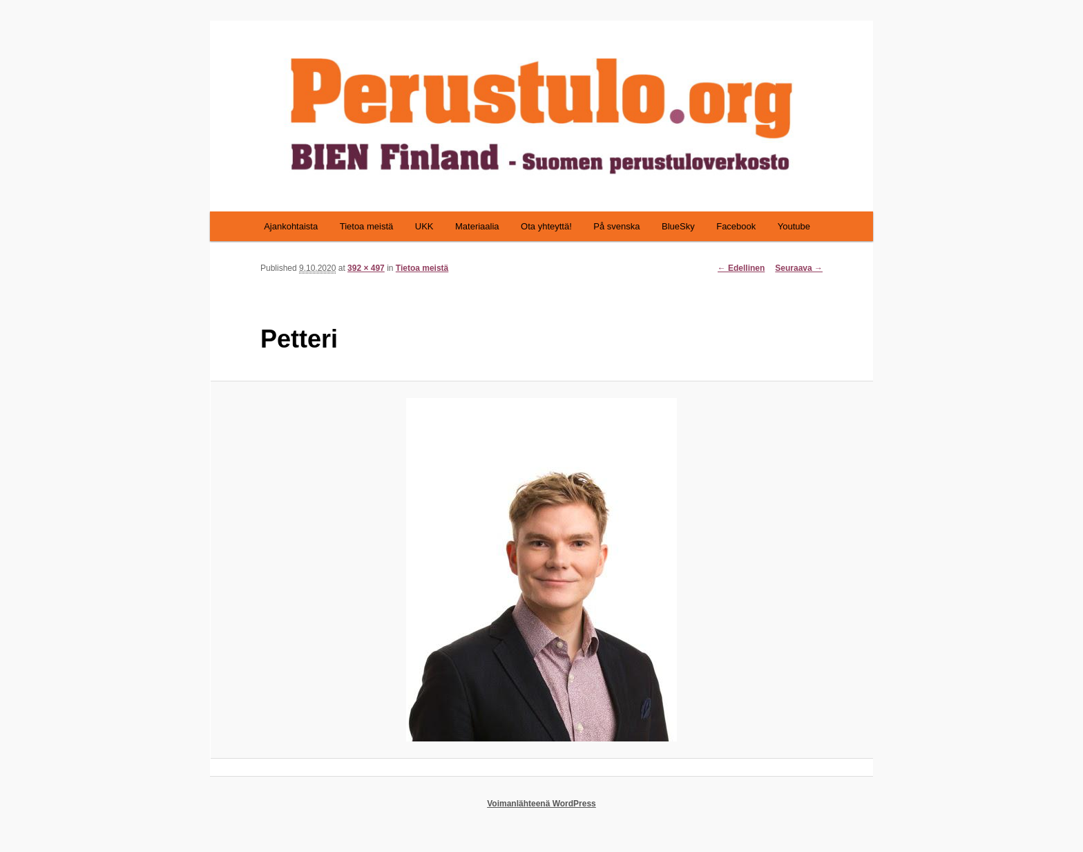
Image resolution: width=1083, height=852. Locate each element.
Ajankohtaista (291, 226)
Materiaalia (477, 226)
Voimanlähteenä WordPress (541, 803)
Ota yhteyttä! (546, 226)
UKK (424, 226)
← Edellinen (741, 268)
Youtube (794, 226)
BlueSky (678, 226)
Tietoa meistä (367, 226)
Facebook (736, 226)
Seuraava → (799, 268)
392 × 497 (366, 268)
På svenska (616, 226)
